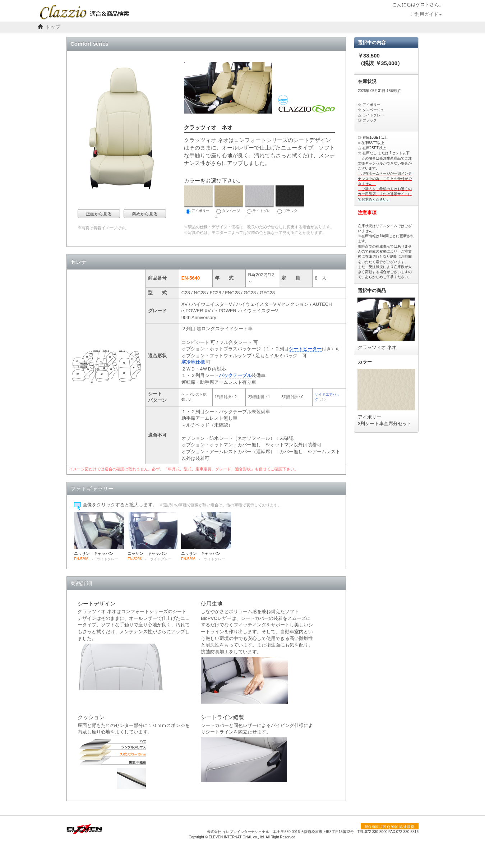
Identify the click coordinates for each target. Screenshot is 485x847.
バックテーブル (235, 375)
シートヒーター (305, 348)
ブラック (290, 199)
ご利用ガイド (426, 14)
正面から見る (99, 213)
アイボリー (198, 199)
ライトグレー (259, 201)
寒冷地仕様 (193, 362)
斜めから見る (145, 213)
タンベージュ (228, 201)
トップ (52, 27)
